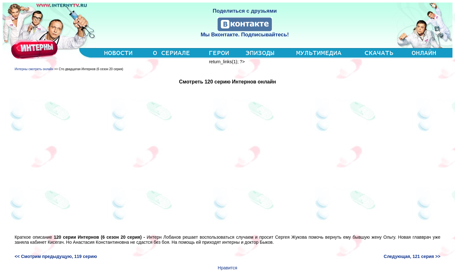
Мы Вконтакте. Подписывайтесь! (245, 35)
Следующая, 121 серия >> (412, 256)
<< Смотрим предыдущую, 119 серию (56, 256)
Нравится (227, 267)
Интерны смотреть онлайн (34, 69)
